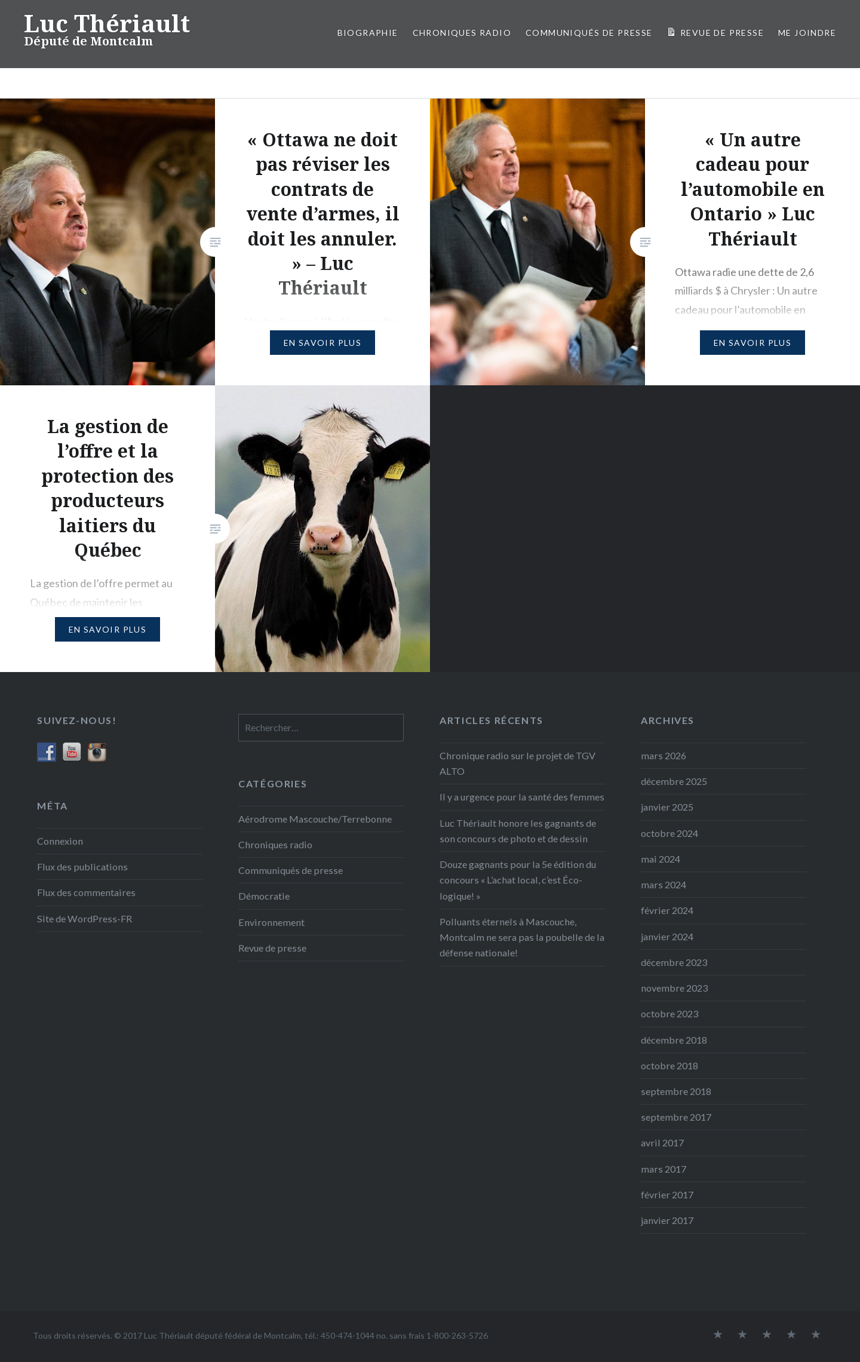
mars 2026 (663, 755)
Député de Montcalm (88, 41)
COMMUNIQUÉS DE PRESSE (589, 32)
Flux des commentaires (86, 892)
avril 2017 (662, 1142)
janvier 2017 (667, 1220)
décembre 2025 (674, 781)
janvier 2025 (667, 806)
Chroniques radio (462, 32)
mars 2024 (663, 884)
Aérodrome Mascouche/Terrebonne (315, 818)
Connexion (60, 840)
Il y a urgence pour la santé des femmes (522, 796)
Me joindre (807, 32)
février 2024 (667, 910)
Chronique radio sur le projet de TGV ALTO (517, 763)
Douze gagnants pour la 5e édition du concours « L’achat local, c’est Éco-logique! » (518, 879)
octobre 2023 (669, 1013)
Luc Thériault (107, 23)
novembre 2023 (674, 987)
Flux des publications (82, 866)
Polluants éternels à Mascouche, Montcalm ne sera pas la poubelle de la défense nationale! (522, 937)
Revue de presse (272, 947)
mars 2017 (663, 1168)
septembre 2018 (676, 1091)
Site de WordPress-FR (84, 918)
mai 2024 (660, 858)
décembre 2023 (674, 962)
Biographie (367, 32)
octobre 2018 (669, 1065)
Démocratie (264, 895)
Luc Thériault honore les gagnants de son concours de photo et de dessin (518, 830)
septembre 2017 (676, 1116)
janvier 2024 (667, 936)
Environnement (271, 922)
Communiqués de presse (290, 870)
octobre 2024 (669, 833)
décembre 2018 (674, 1039)
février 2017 (667, 1194)
